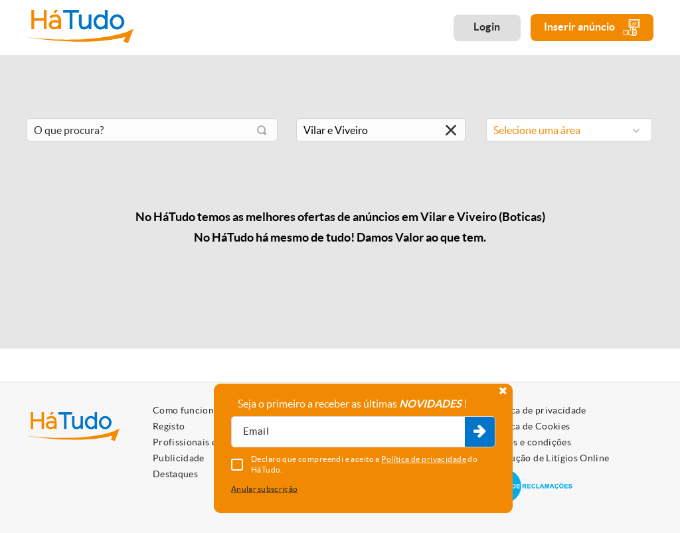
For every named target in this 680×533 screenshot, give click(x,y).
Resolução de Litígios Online (548, 458)
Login (487, 27)
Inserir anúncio (592, 27)
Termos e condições (529, 442)
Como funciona (186, 410)
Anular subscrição (264, 489)
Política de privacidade (536, 410)
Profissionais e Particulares (212, 442)
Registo (169, 426)
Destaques (175, 474)
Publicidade (179, 458)
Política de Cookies (528, 426)
